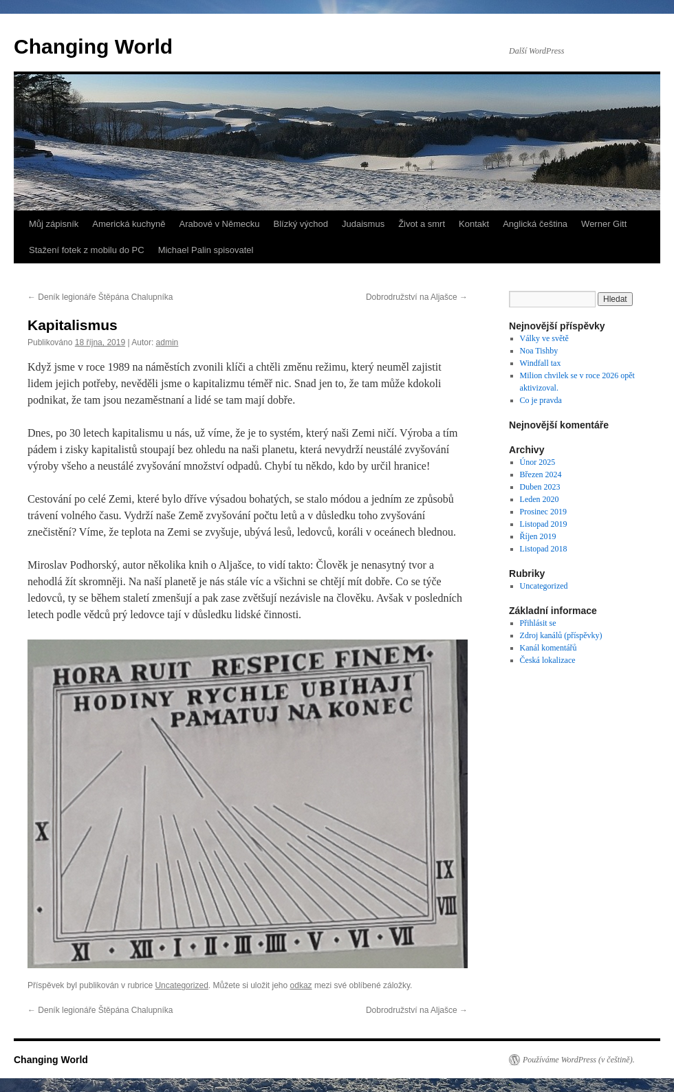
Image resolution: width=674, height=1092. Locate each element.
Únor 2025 (538, 462)
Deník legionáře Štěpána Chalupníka (100, 297)
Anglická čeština (535, 224)
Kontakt (474, 224)
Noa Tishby (539, 351)
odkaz (301, 985)
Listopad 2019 (543, 524)
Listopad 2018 (543, 549)
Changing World (93, 46)
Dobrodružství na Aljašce (417, 297)
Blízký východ (301, 224)
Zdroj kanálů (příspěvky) (561, 635)
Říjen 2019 (538, 536)
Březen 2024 (541, 474)
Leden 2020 (539, 499)
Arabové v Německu (219, 224)
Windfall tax (540, 363)
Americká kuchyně (128, 224)
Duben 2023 (540, 487)
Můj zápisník (53, 224)
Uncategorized (181, 985)
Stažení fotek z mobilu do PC (86, 250)
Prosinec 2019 (543, 511)
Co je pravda (541, 400)
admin (167, 342)
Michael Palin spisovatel (206, 250)
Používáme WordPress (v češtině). (579, 1059)
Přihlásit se (538, 623)
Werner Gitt (604, 224)
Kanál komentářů (548, 648)
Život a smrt (421, 224)
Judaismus (363, 224)
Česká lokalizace (548, 660)
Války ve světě (544, 338)
